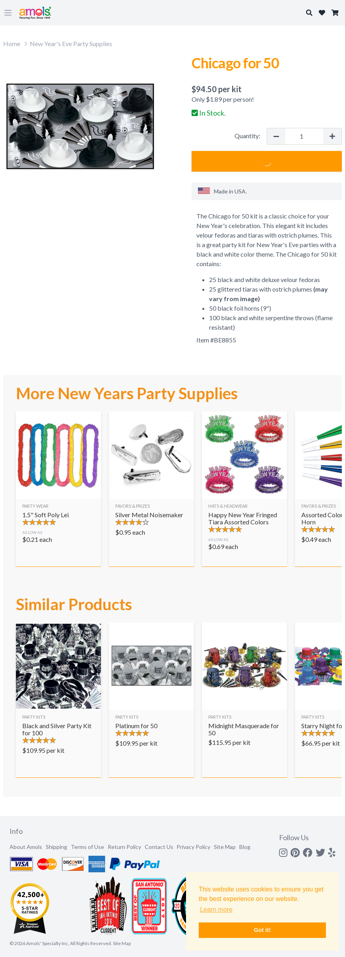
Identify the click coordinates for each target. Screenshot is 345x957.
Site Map (225, 846)
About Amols (26, 846)
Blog (244, 846)
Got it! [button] (262, 930)
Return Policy (124, 846)
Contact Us (159, 846)
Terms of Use (87, 846)
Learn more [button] (216, 909)
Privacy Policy (193, 846)
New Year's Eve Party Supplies (71, 43)
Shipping (56, 846)
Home (11, 43)
